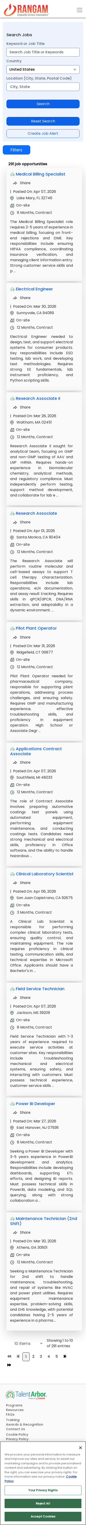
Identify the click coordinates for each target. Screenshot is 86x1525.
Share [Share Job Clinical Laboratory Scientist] (22, 882)
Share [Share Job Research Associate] (22, 522)
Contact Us (15, 1429)
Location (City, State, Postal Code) (39, 78)
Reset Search (43, 121)
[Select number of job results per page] (24, 1343)
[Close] (80, 1448)
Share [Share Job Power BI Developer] (22, 1112)
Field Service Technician (40, 989)
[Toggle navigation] (79, 10)
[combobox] (43, 52)
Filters (16, 150)
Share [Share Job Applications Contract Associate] (22, 762)
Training (12, 1420)
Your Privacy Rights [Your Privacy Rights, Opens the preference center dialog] (43, 1490)
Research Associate (36, 513)
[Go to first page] (9, 1356)
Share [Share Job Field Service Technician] (22, 997)
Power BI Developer (35, 1103)
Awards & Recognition (24, 1424)
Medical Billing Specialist (40, 174)
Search (43, 103)
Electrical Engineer (34, 289)
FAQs (10, 1414)
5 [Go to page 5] (56, 1356)
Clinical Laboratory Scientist (45, 874)
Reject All (43, 1503)
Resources (15, 1410)
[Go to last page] (9, 1365)
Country (14, 61)
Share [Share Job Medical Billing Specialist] (22, 183)
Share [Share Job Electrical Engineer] (22, 297)
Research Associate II (38, 398)
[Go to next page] (65, 1356)
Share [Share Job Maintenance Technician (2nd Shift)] (22, 1232)
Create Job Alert (43, 133)
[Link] (26, 10)
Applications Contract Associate (36, 751)
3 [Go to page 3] (41, 1356)
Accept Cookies (43, 1516)
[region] (43, 1483)
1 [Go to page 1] (26, 1356)
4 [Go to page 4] (48, 1356)
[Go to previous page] (18, 1356)
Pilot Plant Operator (36, 628)
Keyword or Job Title (25, 43)
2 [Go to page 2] (33, 1356)
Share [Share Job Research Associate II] (22, 407)
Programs (14, 1405)
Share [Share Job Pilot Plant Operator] (22, 637)
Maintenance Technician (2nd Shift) (43, 1221)
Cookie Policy (17, 1434)
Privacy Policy (17, 1439)
